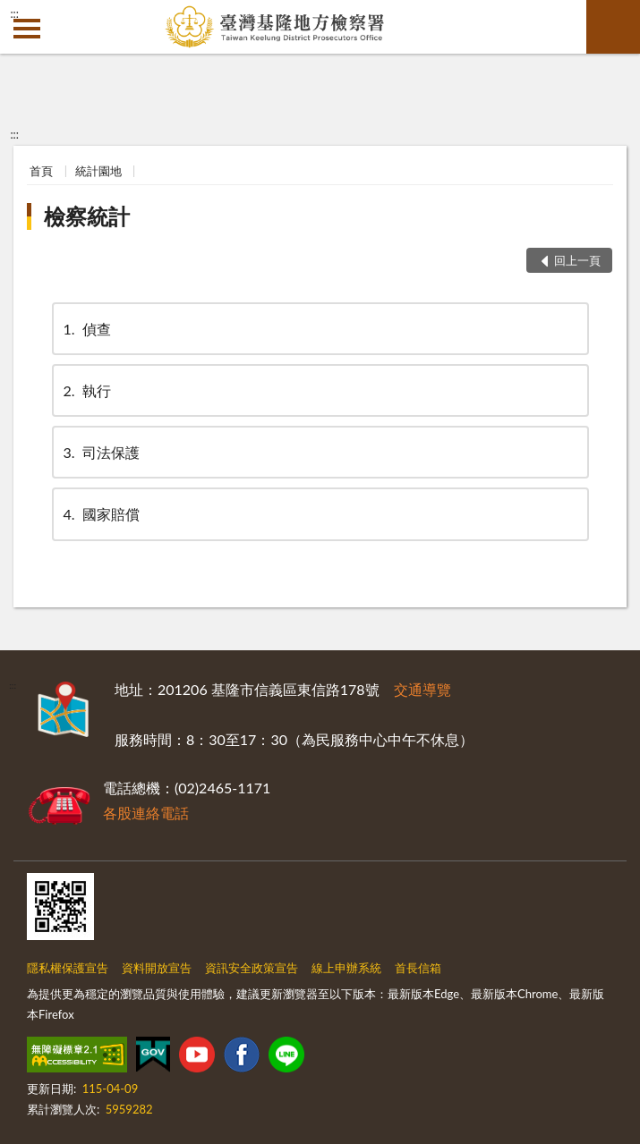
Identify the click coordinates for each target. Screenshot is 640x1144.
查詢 (613, 27)
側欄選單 (26, 28)
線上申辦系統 (346, 968)
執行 (86, 390)
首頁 (41, 171)
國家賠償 (100, 514)
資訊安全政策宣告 (251, 968)
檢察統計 (87, 216)
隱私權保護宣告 (67, 968)
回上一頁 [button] (577, 260)
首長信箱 (418, 968)
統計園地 (98, 171)
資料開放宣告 (157, 968)
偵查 (86, 328)
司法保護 (100, 452)
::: (14, 13)
